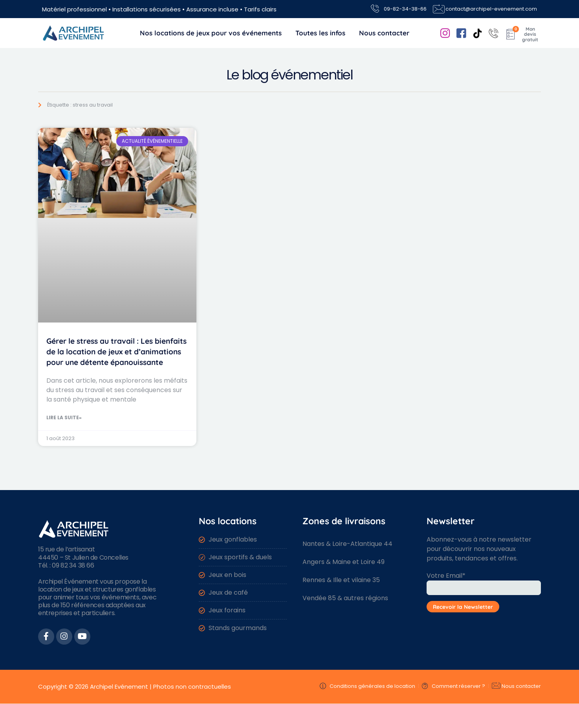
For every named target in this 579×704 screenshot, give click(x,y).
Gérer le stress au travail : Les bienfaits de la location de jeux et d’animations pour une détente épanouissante (116, 351)
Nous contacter (384, 33)
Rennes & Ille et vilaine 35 (341, 579)
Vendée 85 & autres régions (345, 598)
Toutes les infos (320, 33)
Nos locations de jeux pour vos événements (211, 33)
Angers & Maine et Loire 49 (343, 561)
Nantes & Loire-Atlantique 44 (347, 543)
